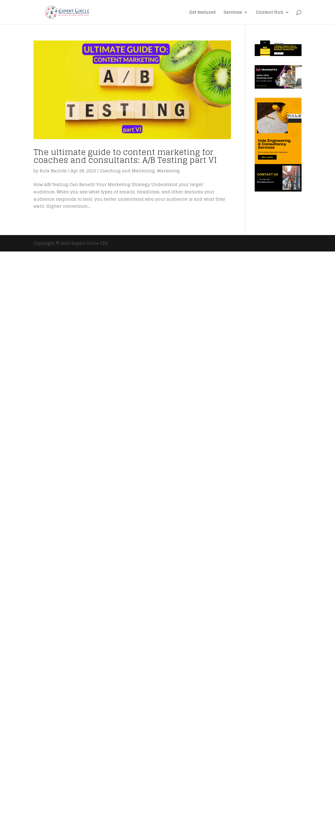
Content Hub (269, 13)
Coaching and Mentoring (127, 170)
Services (233, 13)
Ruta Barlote (53, 170)
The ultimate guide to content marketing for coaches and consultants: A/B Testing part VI (125, 156)
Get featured (202, 13)
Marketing (168, 170)
